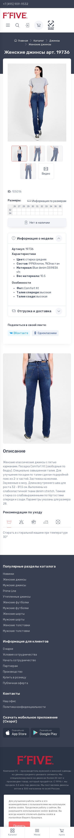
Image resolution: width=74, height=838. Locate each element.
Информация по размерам (46, 201)
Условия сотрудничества (20, 654)
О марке (8, 649)
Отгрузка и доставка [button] (31, 311)
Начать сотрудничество (19, 660)
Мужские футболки (16, 608)
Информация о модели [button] (32, 238)
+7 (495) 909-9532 (15, 4)
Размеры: (14, 200)
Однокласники (45, 333)
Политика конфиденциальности (24, 707)
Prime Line (9, 591)
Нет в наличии (37, 222)
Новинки (8, 574)
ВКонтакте (19, 333)
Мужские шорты (13, 619)
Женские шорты (14, 614)
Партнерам (10, 666)
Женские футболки (16, 602)
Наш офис (9, 701)
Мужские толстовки (16, 631)
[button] (16, 733)
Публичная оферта (15, 683)
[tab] (21, 522)
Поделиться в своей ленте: (27, 325)
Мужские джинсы (14, 585)
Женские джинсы (14, 579)
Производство (12, 671)
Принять (19, 826)
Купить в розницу (14, 677)
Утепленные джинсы (17, 596)
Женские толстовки (16, 625)
